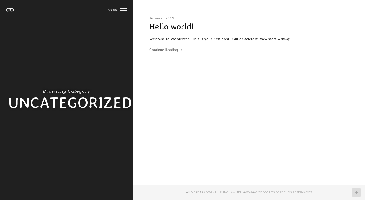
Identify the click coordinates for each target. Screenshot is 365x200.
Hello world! (171, 26)
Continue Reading (166, 50)
